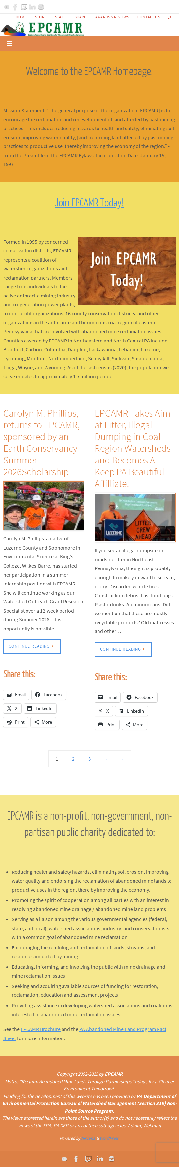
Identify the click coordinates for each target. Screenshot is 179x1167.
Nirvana (88, 1138)
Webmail (152, 1125)
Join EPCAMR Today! (89, 203)
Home (21, 16)
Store (40, 16)
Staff (60, 16)
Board (80, 16)
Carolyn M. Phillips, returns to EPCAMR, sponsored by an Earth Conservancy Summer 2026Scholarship (41, 442)
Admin (134, 1125)
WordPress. (109, 1138)
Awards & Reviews (112, 16)
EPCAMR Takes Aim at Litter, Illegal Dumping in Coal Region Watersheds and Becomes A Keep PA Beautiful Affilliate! (132, 448)
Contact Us (148, 16)
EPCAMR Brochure (41, 1029)
